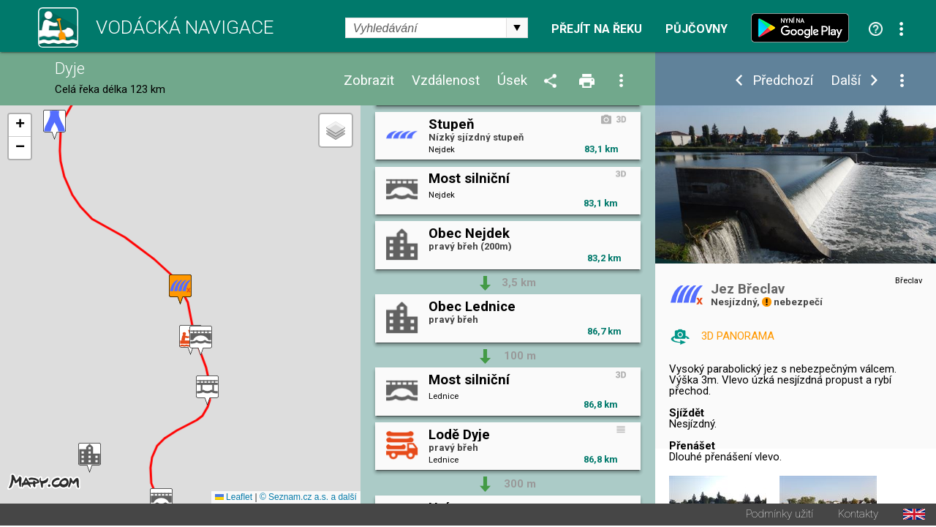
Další (846, 81)
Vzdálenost (446, 81)
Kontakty (858, 515)
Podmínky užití (779, 515)
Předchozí (782, 81)
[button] (54, 126)
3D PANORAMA (737, 336)
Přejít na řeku (596, 29)
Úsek (512, 81)
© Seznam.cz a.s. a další (308, 498)
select (517, 27)
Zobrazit (369, 81)
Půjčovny (696, 29)
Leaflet (233, 498)
